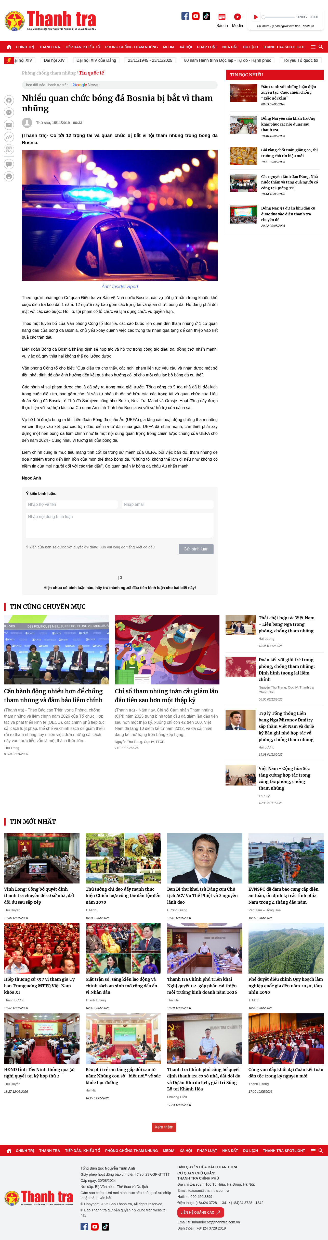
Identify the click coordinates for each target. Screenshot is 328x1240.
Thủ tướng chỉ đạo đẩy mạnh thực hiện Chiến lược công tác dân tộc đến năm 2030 (123, 896)
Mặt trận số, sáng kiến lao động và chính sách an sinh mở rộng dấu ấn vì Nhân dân (121, 986)
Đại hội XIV (58, 60)
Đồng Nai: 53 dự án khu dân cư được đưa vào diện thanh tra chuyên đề (288, 214)
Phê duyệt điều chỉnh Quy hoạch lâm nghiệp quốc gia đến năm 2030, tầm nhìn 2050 (285, 986)
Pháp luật (207, 47)
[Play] (256, 17)
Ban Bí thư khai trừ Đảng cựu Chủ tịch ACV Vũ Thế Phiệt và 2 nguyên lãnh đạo (202, 896)
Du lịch (250, 47)
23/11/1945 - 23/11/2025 (154, 60)
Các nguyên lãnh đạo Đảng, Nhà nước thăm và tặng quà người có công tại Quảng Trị (289, 182)
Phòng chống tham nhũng (131, 47)
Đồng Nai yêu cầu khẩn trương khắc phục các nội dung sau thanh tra (288, 124)
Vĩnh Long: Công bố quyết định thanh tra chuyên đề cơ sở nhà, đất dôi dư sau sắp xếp (39, 896)
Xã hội (186, 47)
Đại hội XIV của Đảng (100, 60)
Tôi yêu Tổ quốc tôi (304, 60)
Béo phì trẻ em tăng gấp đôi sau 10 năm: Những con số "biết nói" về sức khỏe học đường (123, 1076)
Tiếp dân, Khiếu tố (82, 47)
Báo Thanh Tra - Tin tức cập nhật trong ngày (50, 20)
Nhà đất (230, 47)
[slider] (278, 17)
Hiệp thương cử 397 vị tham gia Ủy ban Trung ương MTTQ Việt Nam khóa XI (39, 986)
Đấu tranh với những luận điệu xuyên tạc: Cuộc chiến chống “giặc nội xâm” (288, 92)
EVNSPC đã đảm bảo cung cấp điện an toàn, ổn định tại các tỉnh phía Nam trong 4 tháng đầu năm (283, 896)
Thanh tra (49, 47)
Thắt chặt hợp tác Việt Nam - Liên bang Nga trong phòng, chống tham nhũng (286, 624)
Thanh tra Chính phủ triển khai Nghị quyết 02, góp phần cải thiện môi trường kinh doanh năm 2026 (202, 986)
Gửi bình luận (196, 549)
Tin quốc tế (91, 73)
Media (169, 47)
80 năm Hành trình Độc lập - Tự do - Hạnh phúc (231, 60)
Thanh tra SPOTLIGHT (284, 47)
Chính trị (25, 47)
